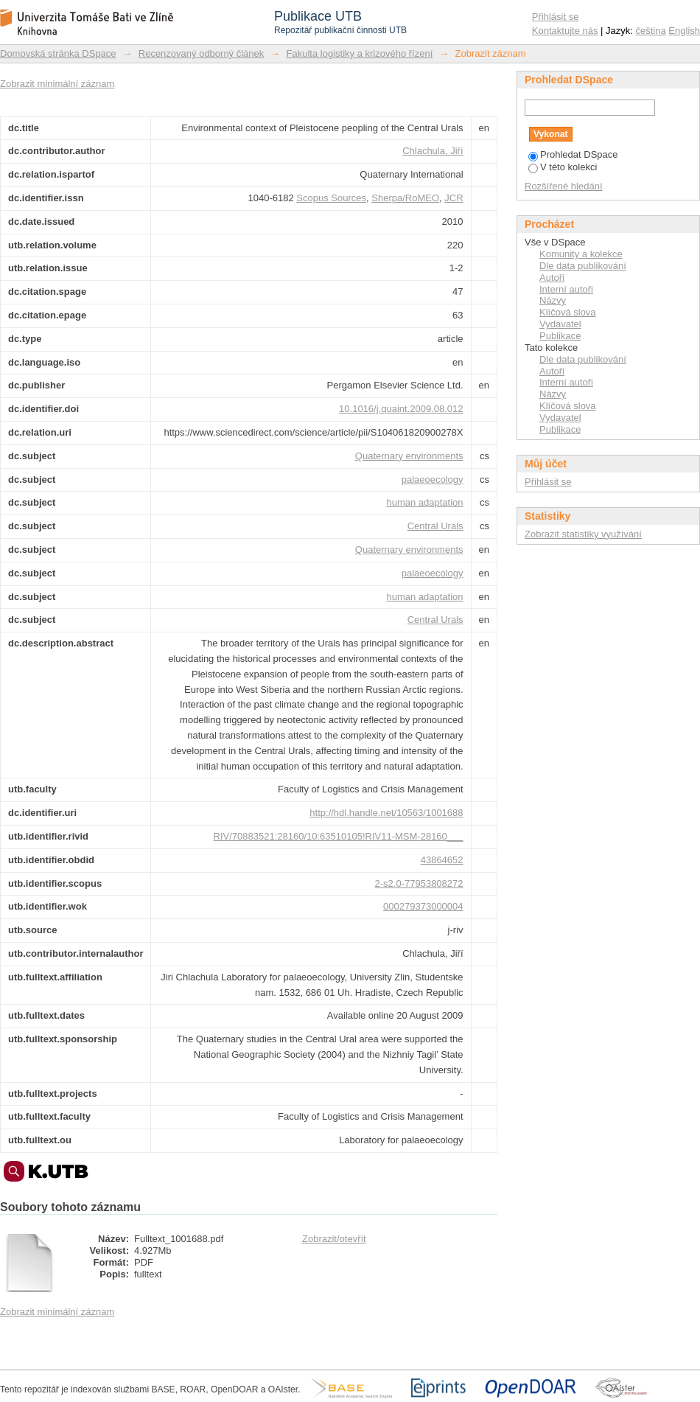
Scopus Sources (331, 197)
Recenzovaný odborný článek (202, 53)
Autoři (551, 277)
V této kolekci (562, 166)
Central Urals (435, 525)
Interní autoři (566, 289)
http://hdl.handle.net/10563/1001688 (386, 812)
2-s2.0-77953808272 (419, 883)
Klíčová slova (567, 312)
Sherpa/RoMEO (405, 197)
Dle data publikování (582, 265)
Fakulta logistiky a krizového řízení (360, 53)
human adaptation (424, 502)
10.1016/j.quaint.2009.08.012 (401, 408)
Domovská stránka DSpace (58, 53)
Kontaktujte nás (565, 30)
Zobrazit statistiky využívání (583, 534)
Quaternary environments (409, 455)
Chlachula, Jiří (432, 150)
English (684, 30)
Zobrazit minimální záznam (57, 83)
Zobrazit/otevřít (334, 1238)
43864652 (442, 859)
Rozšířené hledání (564, 186)
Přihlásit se (555, 16)
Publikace (560, 335)
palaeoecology (432, 479)
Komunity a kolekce (581, 253)
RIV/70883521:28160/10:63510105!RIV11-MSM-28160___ (338, 836)
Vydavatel (560, 323)
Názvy (552, 300)
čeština (651, 30)
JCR (453, 197)
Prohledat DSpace (573, 154)
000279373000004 (423, 906)
